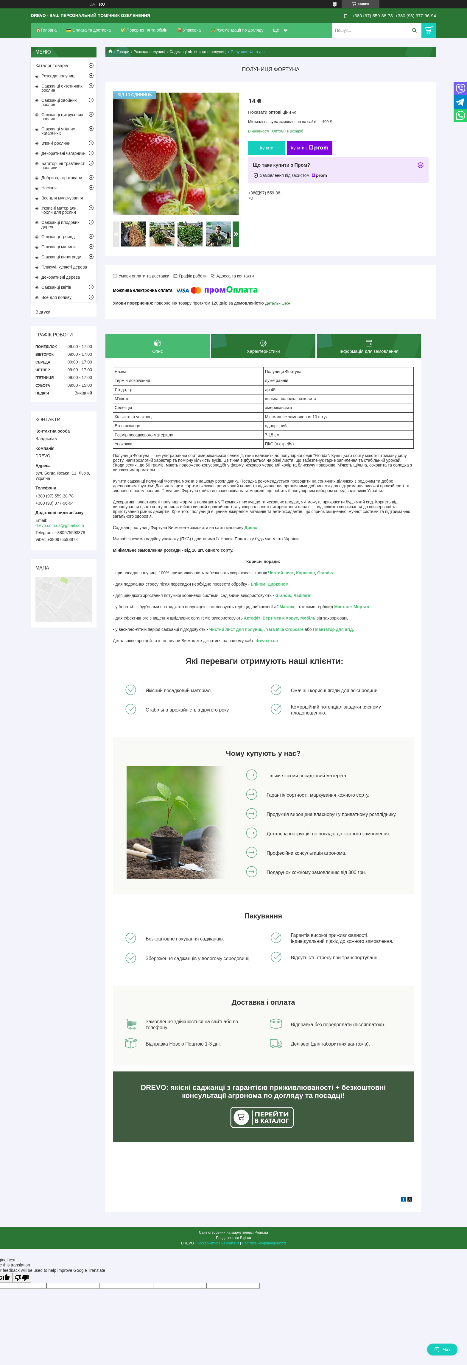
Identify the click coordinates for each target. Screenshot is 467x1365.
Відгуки (42, 311)
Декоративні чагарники (63, 153)
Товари (122, 51)
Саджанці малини (58, 246)
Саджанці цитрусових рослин (62, 116)
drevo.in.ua (267, 641)
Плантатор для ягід (333, 629)
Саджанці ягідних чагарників (58, 131)
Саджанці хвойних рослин (59, 102)
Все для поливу (56, 297)
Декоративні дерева (60, 277)
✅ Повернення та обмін (143, 30)
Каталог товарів (51, 65)
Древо (251, 527)
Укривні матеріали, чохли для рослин (59, 210)
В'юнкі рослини (55, 143)
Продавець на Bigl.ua (233, 1238)
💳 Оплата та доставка (88, 30)
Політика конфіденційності (264, 1243)
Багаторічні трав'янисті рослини (63, 165)
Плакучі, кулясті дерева (64, 267)
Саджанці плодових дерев (60, 224)
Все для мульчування (62, 198)
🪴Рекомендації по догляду (237, 30)
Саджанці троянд (58, 236)
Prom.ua (261, 1233)
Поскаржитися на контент (218, 1243)
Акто (248, 618)
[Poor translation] (21, 1278)
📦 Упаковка (189, 30)
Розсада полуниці (149, 51)
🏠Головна (46, 30)
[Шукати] (414, 30)
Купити (266, 148)
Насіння (49, 187)
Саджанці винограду (61, 257)
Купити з (309, 148)
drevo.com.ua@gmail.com (59, 525)
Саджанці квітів (56, 287)
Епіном (258, 584)
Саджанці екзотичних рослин (61, 88)
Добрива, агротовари (61, 177)
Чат (442, 1349)
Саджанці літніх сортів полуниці (197, 51)
